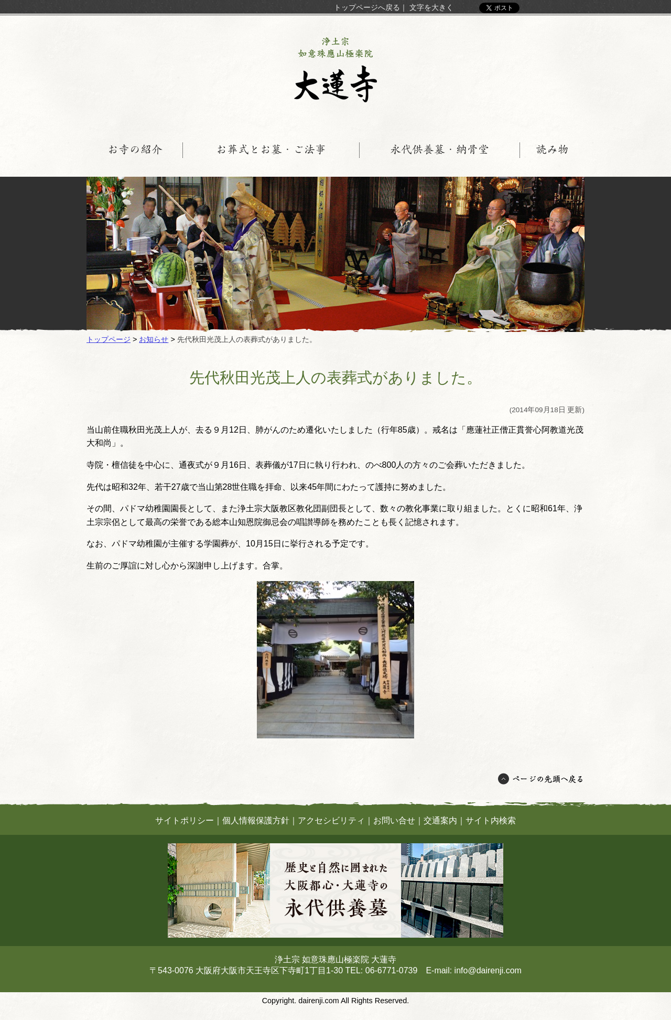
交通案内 (440, 820)
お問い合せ (394, 820)
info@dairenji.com (488, 970)
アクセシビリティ (331, 820)
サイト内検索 (491, 820)
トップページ (108, 339)
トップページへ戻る (367, 7)
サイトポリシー (184, 820)
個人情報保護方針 (255, 820)
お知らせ (153, 339)
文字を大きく (431, 7)
